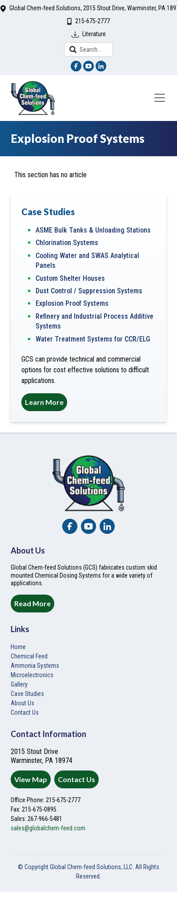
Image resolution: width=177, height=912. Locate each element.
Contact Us (76, 779)
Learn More (44, 402)
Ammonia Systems (35, 665)
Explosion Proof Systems (72, 303)
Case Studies (27, 693)
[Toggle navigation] (159, 97)
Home (18, 646)
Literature (94, 33)
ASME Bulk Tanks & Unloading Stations (93, 230)
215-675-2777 (92, 21)
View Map (30, 779)
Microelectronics (32, 675)
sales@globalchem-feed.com (48, 828)
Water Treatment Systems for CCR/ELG (93, 339)
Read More (32, 603)
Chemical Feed (29, 656)
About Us (22, 703)
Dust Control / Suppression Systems (89, 291)
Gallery (19, 684)
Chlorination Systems (67, 242)
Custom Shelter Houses (70, 278)
